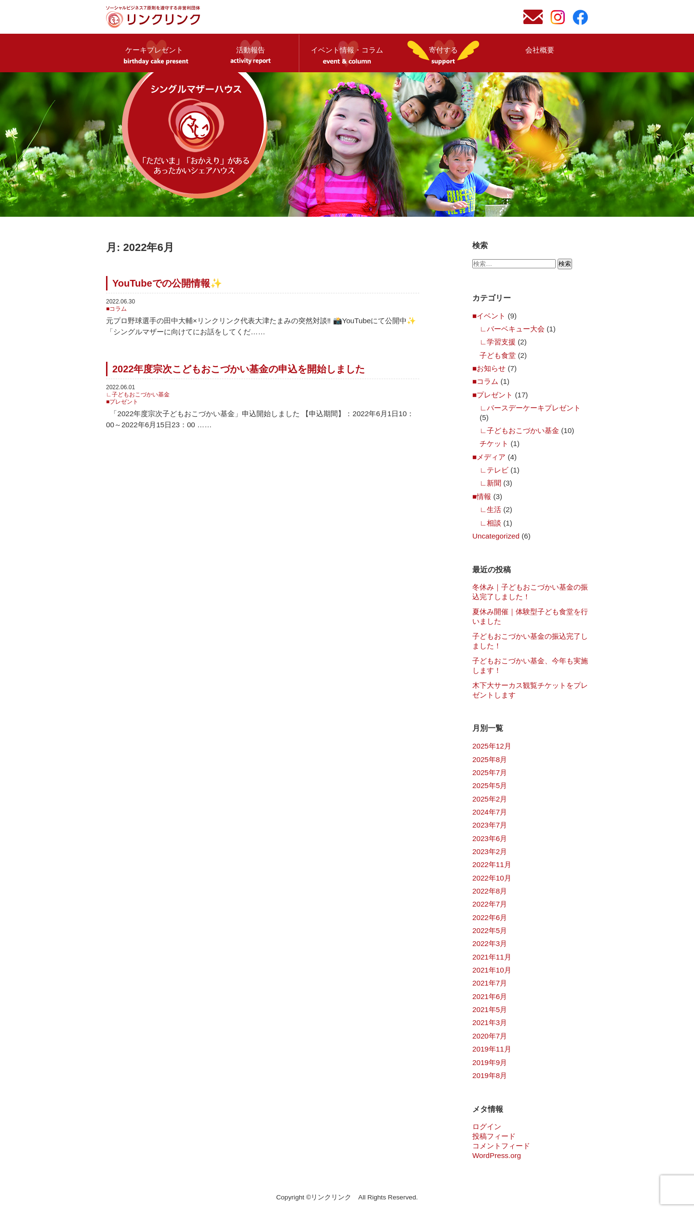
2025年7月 (489, 772)
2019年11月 (491, 1049)
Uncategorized (496, 536)
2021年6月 (489, 996)
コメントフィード (501, 1146)
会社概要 (539, 50)
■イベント (489, 316)
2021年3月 (489, 1022)
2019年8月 (489, 1075)
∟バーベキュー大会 (512, 329)
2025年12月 (491, 746)
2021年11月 (491, 957)
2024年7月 (489, 812)
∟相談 (490, 523)
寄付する (443, 50)
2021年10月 (491, 970)
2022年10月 (491, 878)
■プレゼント (122, 401)
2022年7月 (489, 904)
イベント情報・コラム (347, 50)
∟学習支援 (498, 342)
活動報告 (250, 50)
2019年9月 (489, 1062)
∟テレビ (494, 470)
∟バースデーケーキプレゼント (530, 408)
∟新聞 (490, 483)
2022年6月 (489, 917)
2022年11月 (491, 864)
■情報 (481, 496)
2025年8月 (489, 759)
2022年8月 (489, 891)
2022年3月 (489, 943)
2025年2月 (489, 799)
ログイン (486, 1126)
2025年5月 (489, 785)
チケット (494, 443)
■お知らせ (489, 368)
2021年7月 (489, 983)
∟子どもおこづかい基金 (138, 394)
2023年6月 (489, 838)
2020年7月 (489, 1036)
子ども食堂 (498, 355)
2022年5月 (489, 930)
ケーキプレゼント (154, 50)
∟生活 (490, 509)
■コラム (116, 308)
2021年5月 (489, 1009)
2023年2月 (489, 851)
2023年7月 (489, 825)
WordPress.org (496, 1155)
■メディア (489, 457)
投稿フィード (494, 1136)
